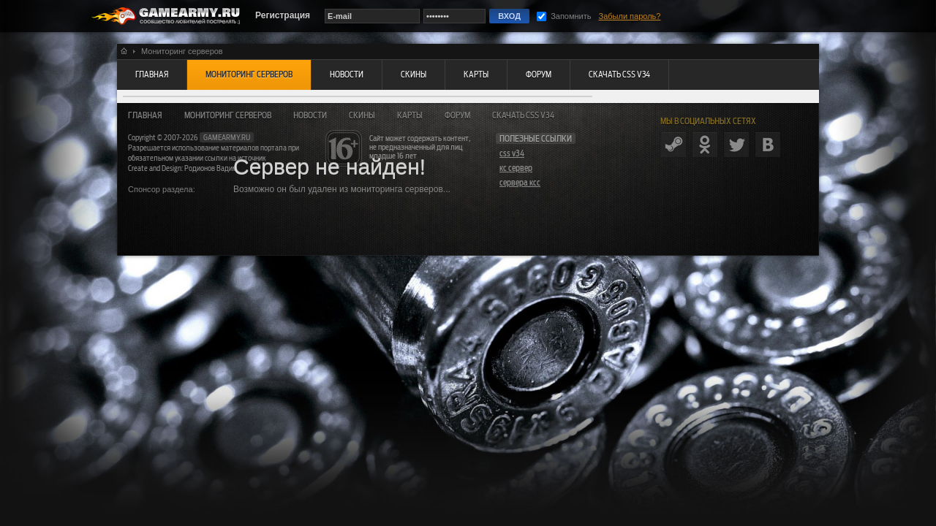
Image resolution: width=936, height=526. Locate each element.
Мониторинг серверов (227, 115)
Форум (457, 115)
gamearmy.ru (226, 137)
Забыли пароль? (630, 16)
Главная (145, 115)
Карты (410, 115)
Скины (362, 115)
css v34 (511, 153)
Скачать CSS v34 (523, 115)
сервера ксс (519, 183)
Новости (310, 115)
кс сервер (515, 168)
